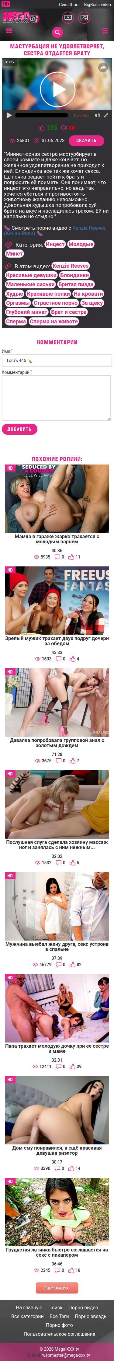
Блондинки (74, 275)
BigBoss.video (97, 4)
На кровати (88, 294)
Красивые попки (48, 294)
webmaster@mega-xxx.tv (66, 1355)
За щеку (92, 303)
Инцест (55, 244)
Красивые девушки (31, 275)
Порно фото (59, 1325)
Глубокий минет (26, 312)
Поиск (55, 1308)
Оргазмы (18, 303)
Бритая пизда (75, 284)
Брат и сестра (68, 312)
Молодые (80, 244)
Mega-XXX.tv (67, 1349)
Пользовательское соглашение (59, 1334)
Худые (14, 294)
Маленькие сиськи (30, 284)
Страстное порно (55, 303)
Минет (14, 253)
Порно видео (83, 1308)
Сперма (16, 321)
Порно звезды (91, 1316)
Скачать (86, 140)
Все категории (27, 1316)
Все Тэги (59, 1316)
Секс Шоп (68, 4)
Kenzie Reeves (70, 266)
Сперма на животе (54, 321)
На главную (29, 1308)
